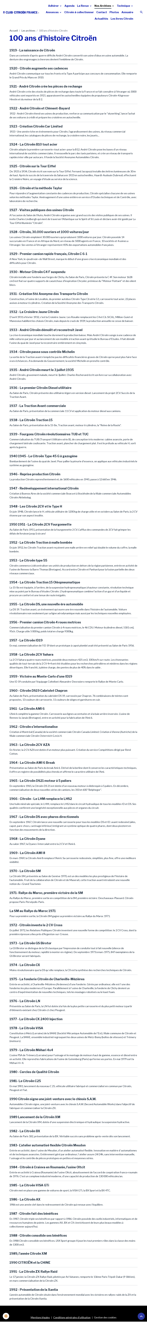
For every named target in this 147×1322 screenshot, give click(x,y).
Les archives (28, 30)
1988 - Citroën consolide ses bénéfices (38, 1235)
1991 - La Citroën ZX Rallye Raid (33, 1271)
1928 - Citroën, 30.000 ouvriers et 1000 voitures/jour (49, 232)
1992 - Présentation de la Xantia (33, 1289)
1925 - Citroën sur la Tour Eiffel (32, 166)
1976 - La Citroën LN (24, 1001)
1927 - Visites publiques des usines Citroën (41, 210)
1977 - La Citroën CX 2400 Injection (35, 1019)
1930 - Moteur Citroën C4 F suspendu (37, 272)
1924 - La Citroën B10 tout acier (33, 144)
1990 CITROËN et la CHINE (29, 1262)
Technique (124, 5)
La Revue (83, 5)
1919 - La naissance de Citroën (32, 50)
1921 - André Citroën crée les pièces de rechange (45, 86)
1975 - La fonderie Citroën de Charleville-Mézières (47, 979)
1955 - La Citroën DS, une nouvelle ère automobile (46, 604)
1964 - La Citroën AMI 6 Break (32, 762)
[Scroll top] (141, 1316)
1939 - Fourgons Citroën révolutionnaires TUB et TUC (49, 434)
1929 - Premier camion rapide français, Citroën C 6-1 (48, 254)
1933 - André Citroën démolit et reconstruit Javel (46, 330)
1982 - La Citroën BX (24, 1131)
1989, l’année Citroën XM (28, 1253)
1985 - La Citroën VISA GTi (29, 1185)
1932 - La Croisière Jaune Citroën (34, 312)
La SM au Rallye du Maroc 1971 (32, 911)
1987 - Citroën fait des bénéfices (33, 1213)
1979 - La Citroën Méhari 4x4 (31, 1050)
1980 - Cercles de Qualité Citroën (34, 1072)
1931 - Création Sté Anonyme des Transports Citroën (48, 294)
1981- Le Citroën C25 (25, 1081)
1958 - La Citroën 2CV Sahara (31, 654)
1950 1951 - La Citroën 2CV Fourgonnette (40, 524)
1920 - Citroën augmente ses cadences (38, 68)
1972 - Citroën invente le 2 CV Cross (35, 925)
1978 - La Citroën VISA (26, 1028)
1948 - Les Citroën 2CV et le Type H (35, 506)
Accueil (13, 30)
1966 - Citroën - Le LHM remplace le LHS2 (40, 799)
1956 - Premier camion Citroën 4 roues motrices (45, 622)
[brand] (21, 12)
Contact (101, 12)
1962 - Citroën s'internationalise (33, 727)
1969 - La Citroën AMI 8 (27, 853)
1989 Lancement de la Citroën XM (34, 1117)
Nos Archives (103, 5)
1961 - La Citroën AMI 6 (27, 708)
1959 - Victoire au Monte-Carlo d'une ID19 (40, 676)
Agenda (69, 5)
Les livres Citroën (122, 18)
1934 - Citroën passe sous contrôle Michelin (42, 352)
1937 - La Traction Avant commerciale (37, 406)
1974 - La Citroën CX (24, 965)
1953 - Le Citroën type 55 (28, 560)
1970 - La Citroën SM (25, 871)
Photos (114, 12)
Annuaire (127, 12)
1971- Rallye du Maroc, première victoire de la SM (46, 893)
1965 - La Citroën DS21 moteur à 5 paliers (40, 781)
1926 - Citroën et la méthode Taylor (35, 188)
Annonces (52, 12)
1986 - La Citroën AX (24, 1199)
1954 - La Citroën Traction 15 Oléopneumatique (44, 582)
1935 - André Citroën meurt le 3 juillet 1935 (41, 370)
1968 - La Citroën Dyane (27, 839)
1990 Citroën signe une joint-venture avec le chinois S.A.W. (52, 1099)
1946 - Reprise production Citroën (34, 474)
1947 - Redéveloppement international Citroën (44, 488)
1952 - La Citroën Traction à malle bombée (40, 542)
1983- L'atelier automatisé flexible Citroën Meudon (47, 1145)
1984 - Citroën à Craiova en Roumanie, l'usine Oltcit (47, 1167)
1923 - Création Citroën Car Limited (36, 126)
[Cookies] (6, 1316)
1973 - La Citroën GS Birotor (30, 943)
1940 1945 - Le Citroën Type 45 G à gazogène (43, 456)
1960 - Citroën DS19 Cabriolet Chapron (38, 690)
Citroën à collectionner (79, 12)
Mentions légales (40, 1317)
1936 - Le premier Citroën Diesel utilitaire (40, 388)
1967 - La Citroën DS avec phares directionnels (44, 817)
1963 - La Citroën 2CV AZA (29, 745)
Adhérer (53, 5)
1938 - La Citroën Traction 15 (31, 420)
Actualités (101, 18)
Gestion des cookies (105, 1317)
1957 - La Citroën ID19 (26, 640)
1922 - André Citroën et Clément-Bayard (39, 108)
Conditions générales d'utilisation (72, 1317)
